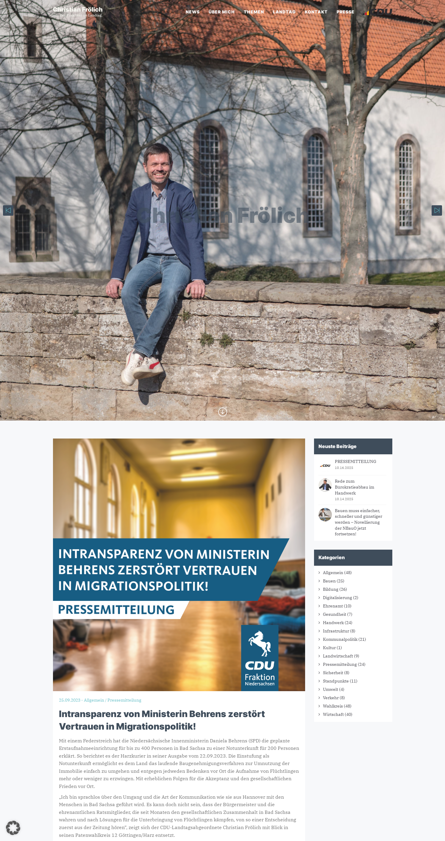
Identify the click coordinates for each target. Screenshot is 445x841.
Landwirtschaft (338, 656)
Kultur (329, 647)
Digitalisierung (337, 597)
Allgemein (333, 572)
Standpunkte (336, 681)
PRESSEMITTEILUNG (355, 461)
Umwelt (330, 689)
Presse (346, 11)
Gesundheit (334, 614)
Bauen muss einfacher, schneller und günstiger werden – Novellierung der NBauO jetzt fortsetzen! (358, 522)
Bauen (329, 581)
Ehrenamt (333, 606)
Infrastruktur (336, 631)
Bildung (330, 589)
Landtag (284, 11)
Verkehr (331, 697)
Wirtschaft (333, 714)
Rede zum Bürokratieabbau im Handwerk (354, 486)
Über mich (222, 11)
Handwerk (333, 622)
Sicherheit (333, 672)
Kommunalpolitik (340, 639)
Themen (254, 11)
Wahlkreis (333, 706)
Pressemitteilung (340, 664)
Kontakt (316, 11)
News (193, 11)
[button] (13, 828)
